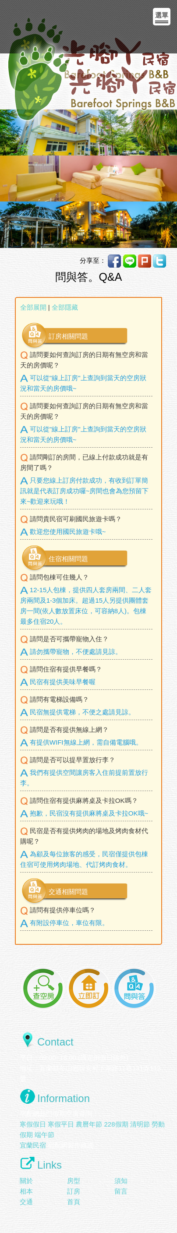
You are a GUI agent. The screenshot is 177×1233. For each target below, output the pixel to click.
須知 (120, 1180)
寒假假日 (33, 1124)
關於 (26, 1180)
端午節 (44, 1134)
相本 (26, 1191)
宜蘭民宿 (33, 1145)
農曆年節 (89, 1124)
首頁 (73, 1201)
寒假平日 (61, 1124)
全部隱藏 (65, 307)
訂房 (73, 1191)
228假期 (116, 1124)
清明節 (140, 1124)
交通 (26, 1201)
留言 (120, 1191)
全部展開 (33, 307)
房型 (73, 1180)
